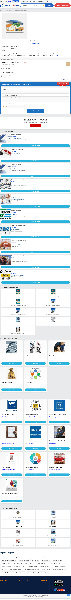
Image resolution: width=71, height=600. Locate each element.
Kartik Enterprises (30, 471)
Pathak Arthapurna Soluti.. (55, 417)
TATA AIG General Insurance (8, 415)
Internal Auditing (31, 575)
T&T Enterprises (16, 229)
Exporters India (9, 5)
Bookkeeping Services (30, 565)
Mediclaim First (5, 417)
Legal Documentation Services (9, 562)
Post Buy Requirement (62, 5)
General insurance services (18, 180)
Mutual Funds (29, 382)
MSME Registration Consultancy (59, 568)
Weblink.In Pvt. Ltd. (36, 597)
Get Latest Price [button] (35, 43)
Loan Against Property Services (31, 572)
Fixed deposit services (7, 382)
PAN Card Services (42, 565)
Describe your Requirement (9, 95)
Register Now (35, 125)
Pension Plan (52, 355)
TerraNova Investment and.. (8, 471)
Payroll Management (55, 565)
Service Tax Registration (7, 575)
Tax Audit (4, 572)
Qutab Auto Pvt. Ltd (17, 153)
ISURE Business (29, 444)
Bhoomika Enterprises (18, 184)
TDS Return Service (6, 568)
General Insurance (24, 10)
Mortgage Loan (16, 559)
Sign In (9, 1)
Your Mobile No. (6, 104)
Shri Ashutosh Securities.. (18, 244)
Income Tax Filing (6, 565)
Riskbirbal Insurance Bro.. (8, 444)
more (57, 55)
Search (49, 5)
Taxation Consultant (24, 562)
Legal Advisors (35, 562)
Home (1, 10)
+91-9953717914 (26, 1)
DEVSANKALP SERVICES (18, 275)
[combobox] (4, 106)
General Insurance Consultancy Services (58, 442)
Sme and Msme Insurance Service (10, 495)
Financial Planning (20, 575)
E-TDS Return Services (32, 568)
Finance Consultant (27, 559)
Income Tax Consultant (51, 559)
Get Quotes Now (35, 111)
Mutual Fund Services (19, 568)
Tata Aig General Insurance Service (57, 415)
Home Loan (62, 559)
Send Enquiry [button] (35, 145)
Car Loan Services (44, 568)
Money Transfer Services (15, 572)
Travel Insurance (5, 559)
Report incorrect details (65, 79)
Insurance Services (8, 10)
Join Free (15, 1)
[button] (43, 5)
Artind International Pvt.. (7, 497)
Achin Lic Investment (17, 138)
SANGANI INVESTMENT (55, 471)
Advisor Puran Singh (30, 417)
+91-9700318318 (38, 1)
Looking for (5, 89)
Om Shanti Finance (17, 168)
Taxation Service (39, 559)
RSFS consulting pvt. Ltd (18, 199)
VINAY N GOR (16, 214)
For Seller (59, 1)
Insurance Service (16, 10)
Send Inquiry (11, 363)
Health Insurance (30, 355)
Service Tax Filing (57, 562)
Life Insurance (5, 355)
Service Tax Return (46, 562)
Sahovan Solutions (17, 260)
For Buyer (50, 1)
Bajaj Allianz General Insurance (33, 442)
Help (67, 1)
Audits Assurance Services (59, 572)
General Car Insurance (17, 149)
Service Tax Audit (42, 575)
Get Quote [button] (13, 136)
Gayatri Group (52, 444)
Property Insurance (17, 565)
